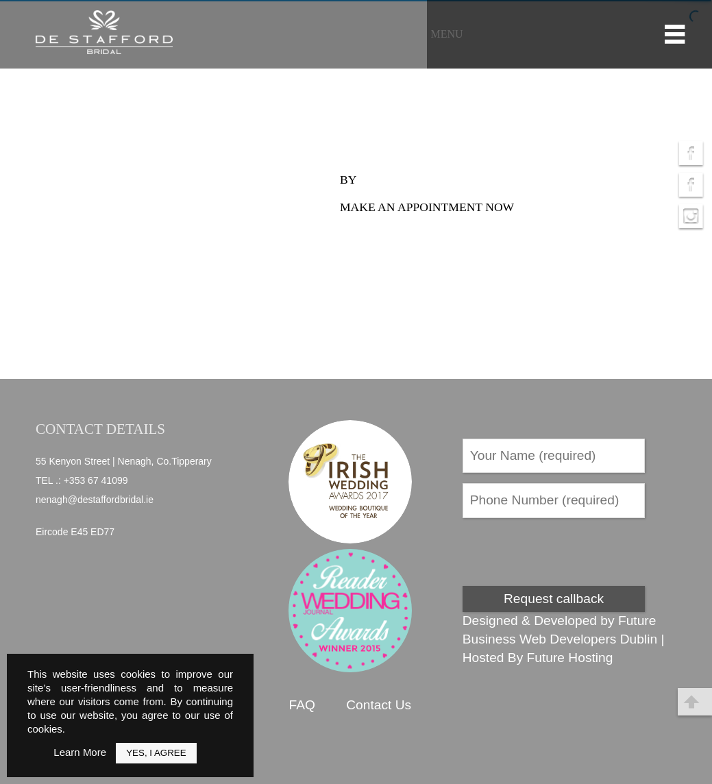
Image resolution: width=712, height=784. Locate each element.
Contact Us (378, 705)
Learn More (79, 752)
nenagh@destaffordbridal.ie (95, 499)
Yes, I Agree (156, 753)
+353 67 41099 (96, 480)
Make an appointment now (427, 207)
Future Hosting (570, 657)
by (348, 179)
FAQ (302, 705)
